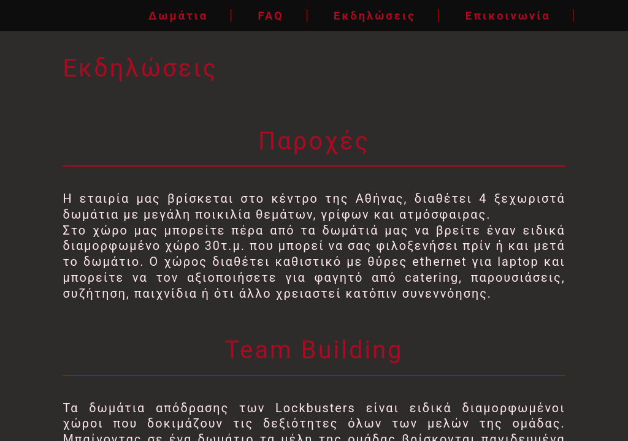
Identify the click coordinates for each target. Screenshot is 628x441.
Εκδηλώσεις (375, 15)
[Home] (37, 15)
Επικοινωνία (508, 15)
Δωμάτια (178, 15)
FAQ (270, 15)
